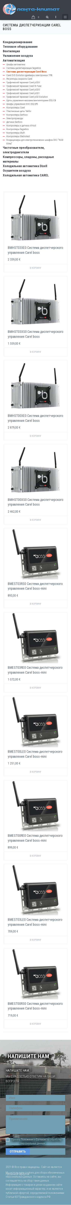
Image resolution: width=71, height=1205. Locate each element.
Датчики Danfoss (14, 122)
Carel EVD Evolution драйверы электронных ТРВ (29, 75)
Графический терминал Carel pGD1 (23, 93)
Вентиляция (11, 51)
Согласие (41, 1139)
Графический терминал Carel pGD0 (23, 89)
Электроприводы (14, 118)
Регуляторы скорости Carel (19, 79)
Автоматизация (14, 60)
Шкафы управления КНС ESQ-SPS (22, 104)
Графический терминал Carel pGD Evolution (27, 97)
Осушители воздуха (17, 170)
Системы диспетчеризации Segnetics (23, 68)
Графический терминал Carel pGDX (23, 82)
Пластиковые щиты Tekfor (18, 111)
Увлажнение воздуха (18, 56)
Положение (27, 1139)
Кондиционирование (17, 42)
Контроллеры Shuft (15, 133)
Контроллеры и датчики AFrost (21, 125)
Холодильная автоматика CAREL (26, 175)
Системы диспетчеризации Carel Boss (26, 71)
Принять (13, 1140)
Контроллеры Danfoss (17, 115)
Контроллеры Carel (15, 107)
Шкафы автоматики (15, 64)
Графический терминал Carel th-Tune (23, 86)
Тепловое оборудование (20, 46)
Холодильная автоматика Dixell (25, 166)
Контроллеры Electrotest (18, 136)
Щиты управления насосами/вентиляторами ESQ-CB (31, 100)
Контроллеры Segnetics (17, 129)
